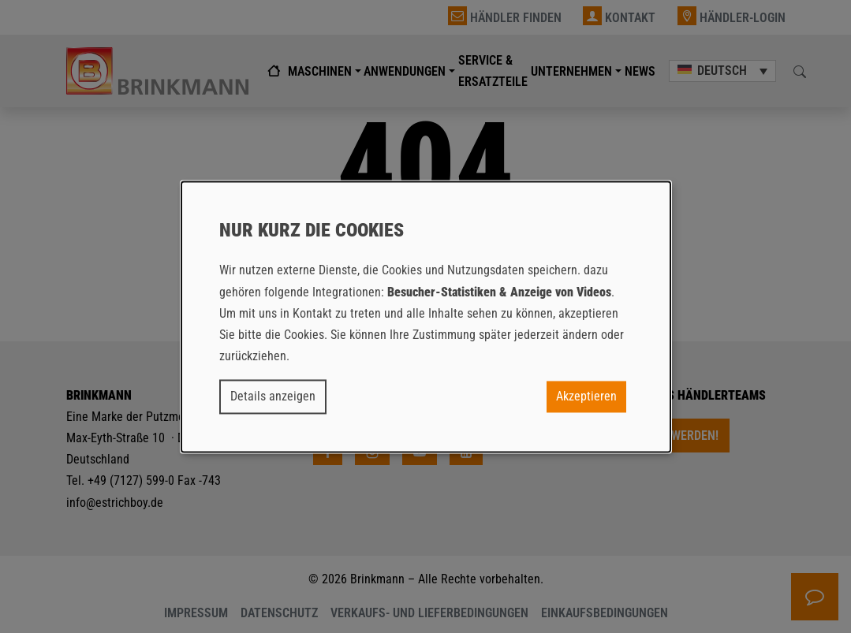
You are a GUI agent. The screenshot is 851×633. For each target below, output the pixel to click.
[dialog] (425, 316)
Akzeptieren (586, 396)
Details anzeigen (272, 396)
